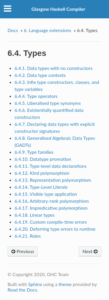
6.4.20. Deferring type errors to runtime (55, 229)
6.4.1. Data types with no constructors (53, 68)
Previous (22, 251)
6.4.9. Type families (34, 152)
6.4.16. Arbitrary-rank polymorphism (52, 201)
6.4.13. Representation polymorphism (53, 180)
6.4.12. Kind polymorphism (42, 173)
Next (90, 251)
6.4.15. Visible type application (46, 194)
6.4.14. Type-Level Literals (41, 187)
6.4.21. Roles (28, 236)
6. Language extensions (47, 30)
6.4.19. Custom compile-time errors (51, 222)
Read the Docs (22, 289)
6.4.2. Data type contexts (40, 75)
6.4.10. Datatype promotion (43, 159)
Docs (13, 30)
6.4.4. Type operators (36, 96)
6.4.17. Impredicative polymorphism (51, 208)
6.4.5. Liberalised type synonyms (48, 103)
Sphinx (35, 284)
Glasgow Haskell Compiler (58, 9)
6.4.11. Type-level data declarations (51, 166)
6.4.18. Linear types (35, 215)
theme (65, 284)
